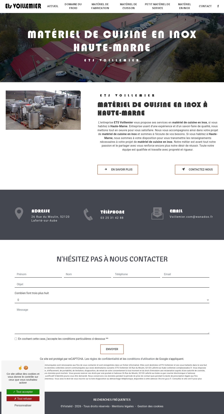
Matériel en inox (184, 6)
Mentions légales (123, 406)
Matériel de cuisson (128, 6)
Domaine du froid (73, 6)
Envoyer (112, 346)
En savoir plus (117, 169)
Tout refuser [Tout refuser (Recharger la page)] (23, 398)
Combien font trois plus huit (32, 289)
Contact (205, 6)
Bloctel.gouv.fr (164, 375)
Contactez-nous (196, 169)
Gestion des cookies (150, 406)
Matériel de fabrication (100, 6)
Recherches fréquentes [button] (112, 399)
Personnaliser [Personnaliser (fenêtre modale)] (23, 405)
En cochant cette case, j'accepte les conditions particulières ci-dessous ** (63, 335)
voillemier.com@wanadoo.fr (191, 213)
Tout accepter (23, 391)
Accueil (52, 6)
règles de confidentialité (104, 355)
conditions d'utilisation (141, 355)
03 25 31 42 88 (112, 221)
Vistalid (67, 406)
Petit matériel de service (157, 6)
